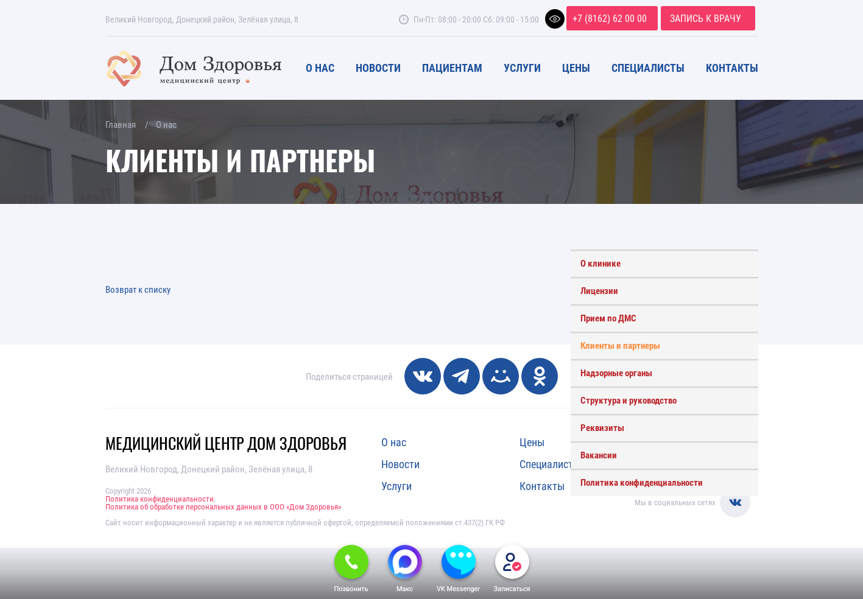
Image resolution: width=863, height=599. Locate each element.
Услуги (522, 67)
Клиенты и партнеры (620, 345)
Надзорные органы (616, 372)
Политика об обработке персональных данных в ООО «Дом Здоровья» (223, 506)
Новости (378, 67)
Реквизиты (602, 427)
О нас (320, 67)
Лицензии (599, 290)
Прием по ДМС (608, 318)
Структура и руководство (628, 400)
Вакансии (598, 455)
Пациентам (452, 67)
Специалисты (648, 67)
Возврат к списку (138, 289)
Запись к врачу (705, 18)
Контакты (732, 67)
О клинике (600, 263)
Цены (576, 67)
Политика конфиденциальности (641, 482)
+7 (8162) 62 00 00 (609, 18)
